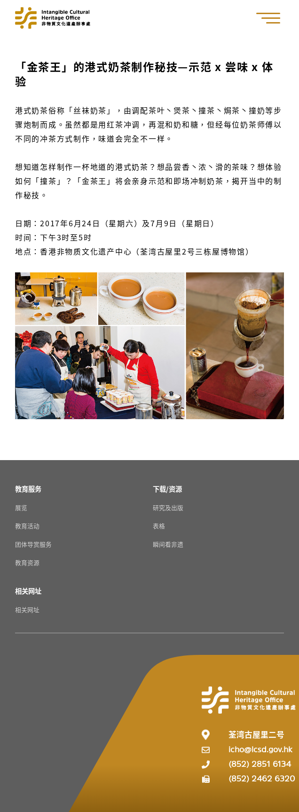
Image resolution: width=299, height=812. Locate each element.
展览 (21, 507)
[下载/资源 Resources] (167, 489)
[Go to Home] (52, 18)
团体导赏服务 (33, 544)
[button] (273, 18)
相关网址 (27, 609)
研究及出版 (168, 507)
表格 (159, 525)
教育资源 (27, 562)
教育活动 (27, 525)
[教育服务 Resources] (28, 489)
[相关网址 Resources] (28, 591)
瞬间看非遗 (168, 544)
